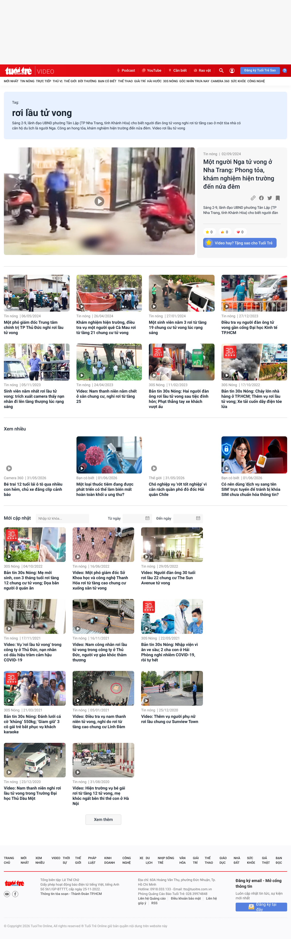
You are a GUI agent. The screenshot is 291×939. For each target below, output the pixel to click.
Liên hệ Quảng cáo (152, 899)
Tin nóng (27, 81)
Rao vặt (202, 70)
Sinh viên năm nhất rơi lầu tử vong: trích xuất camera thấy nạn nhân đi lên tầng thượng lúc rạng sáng (34, 399)
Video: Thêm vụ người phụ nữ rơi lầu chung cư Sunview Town (169, 719)
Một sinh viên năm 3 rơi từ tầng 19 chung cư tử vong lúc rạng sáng (178, 327)
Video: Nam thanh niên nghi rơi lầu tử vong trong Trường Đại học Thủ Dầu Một (32, 793)
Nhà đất (237, 860)
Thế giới (70, 81)
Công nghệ (256, 81)
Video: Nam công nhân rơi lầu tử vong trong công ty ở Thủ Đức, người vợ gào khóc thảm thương (100, 652)
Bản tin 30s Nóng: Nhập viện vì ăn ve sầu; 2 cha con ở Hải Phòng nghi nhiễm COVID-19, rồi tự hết (169, 652)
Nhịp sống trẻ (166, 860)
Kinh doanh (109, 860)
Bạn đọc (279, 860)
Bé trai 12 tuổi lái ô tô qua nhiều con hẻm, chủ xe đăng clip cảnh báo (33, 489)
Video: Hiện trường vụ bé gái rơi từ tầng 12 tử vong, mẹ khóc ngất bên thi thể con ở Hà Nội (101, 796)
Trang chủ (9, 860)
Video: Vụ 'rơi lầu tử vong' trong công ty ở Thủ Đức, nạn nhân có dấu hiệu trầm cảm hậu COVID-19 (33, 652)
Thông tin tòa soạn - (55, 894)
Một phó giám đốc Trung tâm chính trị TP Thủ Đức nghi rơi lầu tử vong (33, 327)
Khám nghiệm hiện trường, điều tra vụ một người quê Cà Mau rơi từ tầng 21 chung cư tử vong (106, 327)
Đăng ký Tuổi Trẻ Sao (260, 70)
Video (56, 858)
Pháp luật (92, 860)
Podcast (125, 70)
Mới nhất (11, 81)
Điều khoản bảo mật (186, 899)
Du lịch (149, 860)
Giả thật (266, 860)
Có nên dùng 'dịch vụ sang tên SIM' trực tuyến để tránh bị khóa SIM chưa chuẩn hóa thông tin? (250, 489)
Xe (141, 858)
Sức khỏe (238, 81)
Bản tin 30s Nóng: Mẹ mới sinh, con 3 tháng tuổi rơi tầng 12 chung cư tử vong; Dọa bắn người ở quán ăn (31, 580)
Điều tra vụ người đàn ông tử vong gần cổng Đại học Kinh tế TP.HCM (249, 327)
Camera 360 (220, 81)
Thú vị (57, 81)
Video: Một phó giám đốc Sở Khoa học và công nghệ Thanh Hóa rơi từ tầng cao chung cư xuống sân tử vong (100, 580)
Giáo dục (223, 860)
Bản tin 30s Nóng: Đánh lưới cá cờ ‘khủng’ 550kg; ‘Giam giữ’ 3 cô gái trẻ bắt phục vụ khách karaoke (32, 724)
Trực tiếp (43, 81)
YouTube (151, 70)
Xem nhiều (15, 429)
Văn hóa (182, 860)
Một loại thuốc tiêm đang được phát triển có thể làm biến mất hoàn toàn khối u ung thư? (105, 489)
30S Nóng (170, 81)
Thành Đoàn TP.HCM (86, 894)
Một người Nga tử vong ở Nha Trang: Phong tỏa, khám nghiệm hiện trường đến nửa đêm (238, 174)
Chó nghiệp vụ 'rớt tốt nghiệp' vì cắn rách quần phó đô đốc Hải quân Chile (178, 489)
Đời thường (87, 81)
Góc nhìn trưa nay (194, 81)
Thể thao (125, 81)
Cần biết (177, 70)
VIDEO (45, 71)
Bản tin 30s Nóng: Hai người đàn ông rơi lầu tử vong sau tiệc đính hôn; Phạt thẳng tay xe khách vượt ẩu (179, 399)
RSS (154, 903)
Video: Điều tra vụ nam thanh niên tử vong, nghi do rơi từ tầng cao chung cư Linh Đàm (99, 721)
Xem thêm (103, 819)
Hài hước (154, 81)
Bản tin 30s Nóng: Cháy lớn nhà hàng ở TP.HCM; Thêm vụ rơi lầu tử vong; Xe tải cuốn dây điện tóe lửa (251, 399)
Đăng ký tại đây (266, 907)
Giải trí (140, 81)
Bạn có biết (107, 81)
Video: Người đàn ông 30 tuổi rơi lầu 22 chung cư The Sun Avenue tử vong (168, 577)
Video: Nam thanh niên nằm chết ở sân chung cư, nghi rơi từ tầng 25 (106, 396)
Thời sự (66, 860)
